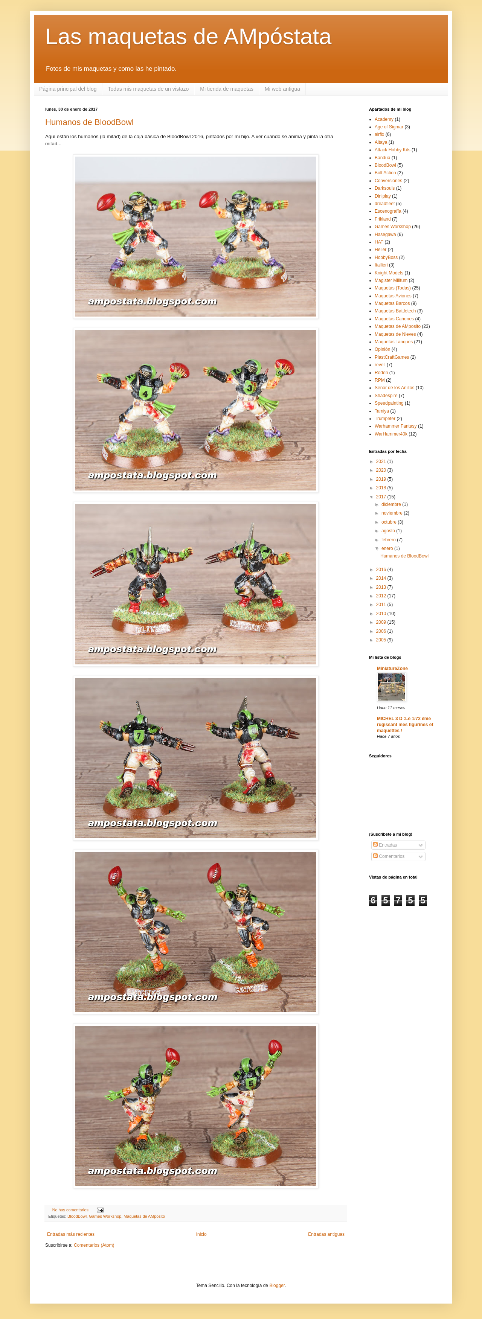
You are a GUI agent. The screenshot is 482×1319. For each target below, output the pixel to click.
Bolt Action (385, 172)
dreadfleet (385, 203)
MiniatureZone (392, 668)
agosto (388, 530)
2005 (381, 640)
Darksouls (385, 188)
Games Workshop (105, 1216)
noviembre (392, 513)
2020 (381, 470)
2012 (381, 596)
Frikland (383, 219)
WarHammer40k (391, 434)
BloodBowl (77, 1216)
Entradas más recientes (71, 1234)
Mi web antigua (282, 89)
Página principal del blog (68, 89)
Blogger (277, 1285)
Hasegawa (385, 234)
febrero (389, 539)
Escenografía (388, 211)
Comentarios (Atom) (94, 1245)
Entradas (385, 845)
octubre (389, 522)
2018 (381, 487)
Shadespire (386, 395)
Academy (384, 119)
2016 (381, 569)
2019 (381, 479)
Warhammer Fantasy (396, 426)
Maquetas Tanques (394, 341)
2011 (381, 604)
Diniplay (383, 196)
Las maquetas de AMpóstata (188, 36)
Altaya (381, 142)
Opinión (382, 349)
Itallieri (381, 265)
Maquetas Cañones (394, 318)
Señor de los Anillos (394, 387)
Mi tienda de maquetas (226, 89)
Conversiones (388, 180)
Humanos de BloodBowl (89, 122)
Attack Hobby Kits (392, 149)
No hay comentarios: (71, 1210)
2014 (381, 578)
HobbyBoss (386, 257)
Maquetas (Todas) (393, 288)
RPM (380, 380)
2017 (381, 497)
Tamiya (382, 411)
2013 (381, 587)
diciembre (391, 504)
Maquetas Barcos (392, 303)
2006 (381, 631)
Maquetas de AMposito (144, 1216)
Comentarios (388, 856)
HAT (379, 242)
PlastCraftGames (392, 357)
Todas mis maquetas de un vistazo (148, 89)
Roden (381, 372)
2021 (381, 461)
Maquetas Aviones (393, 296)
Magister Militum (391, 280)
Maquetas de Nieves (395, 334)
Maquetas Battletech (395, 311)
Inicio (201, 1234)
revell (380, 364)
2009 (381, 622)
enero (387, 548)
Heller (380, 249)
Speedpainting (389, 403)
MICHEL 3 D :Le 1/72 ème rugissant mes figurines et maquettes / (405, 724)
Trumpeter (385, 418)
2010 (381, 613)
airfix (379, 134)
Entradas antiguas (326, 1234)
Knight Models (389, 273)
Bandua (382, 157)
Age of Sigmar (389, 126)
